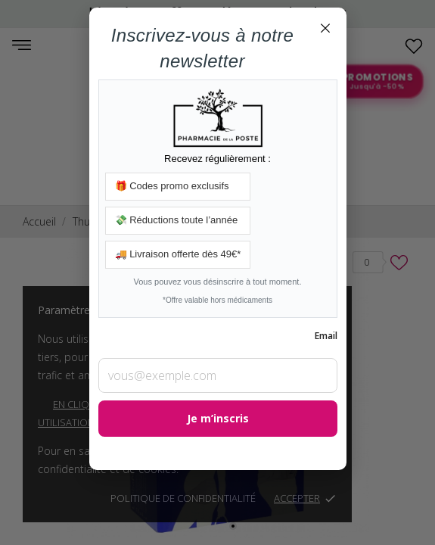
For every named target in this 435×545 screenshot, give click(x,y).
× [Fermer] (325, 27)
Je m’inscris (218, 418)
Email (326, 335)
